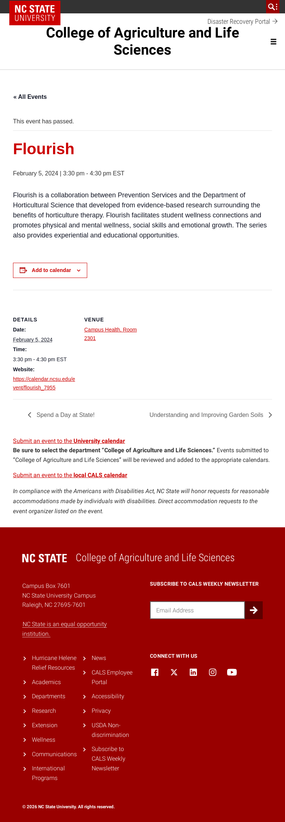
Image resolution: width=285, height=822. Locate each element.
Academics (46, 682)
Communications (54, 754)
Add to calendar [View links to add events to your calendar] (51, 270)
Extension (45, 725)
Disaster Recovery (242, 21)
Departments (48, 696)
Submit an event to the (69, 440)
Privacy (101, 710)
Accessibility (108, 696)
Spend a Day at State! (65, 415)
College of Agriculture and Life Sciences (142, 41)
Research (44, 710)
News (99, 657)
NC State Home (34, 13)
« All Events (30, 97)
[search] (272, 6)
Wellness (43, 739)
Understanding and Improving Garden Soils (207, 415)
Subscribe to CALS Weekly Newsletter (108, 758)
